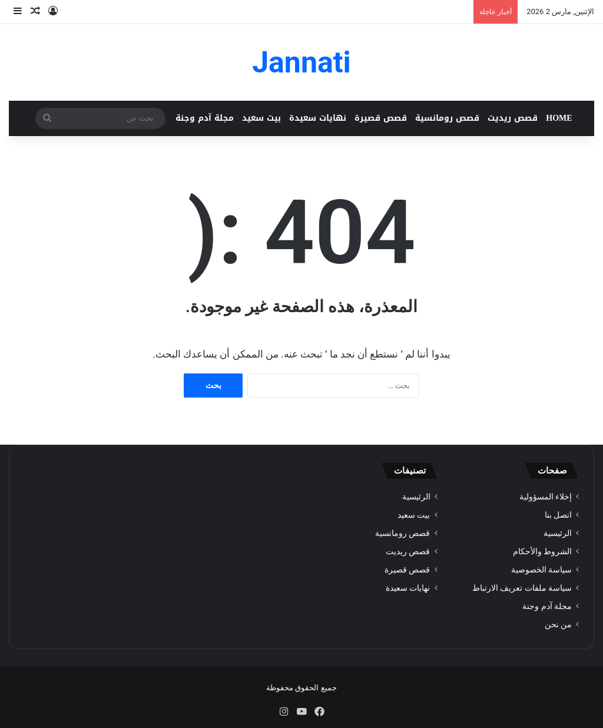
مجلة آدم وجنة (204, 118)
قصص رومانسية (447, 118)
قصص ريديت (513, 118)
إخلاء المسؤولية (545, 496)
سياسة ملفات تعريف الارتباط (522, 588)
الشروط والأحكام (542, 551)
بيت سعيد (261, 118)
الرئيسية (558, 533)
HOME (559, 118)
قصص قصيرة (380, 118)
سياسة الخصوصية (541, 569)
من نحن (558, 624)
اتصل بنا (558, 514)
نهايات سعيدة (317, 118)
